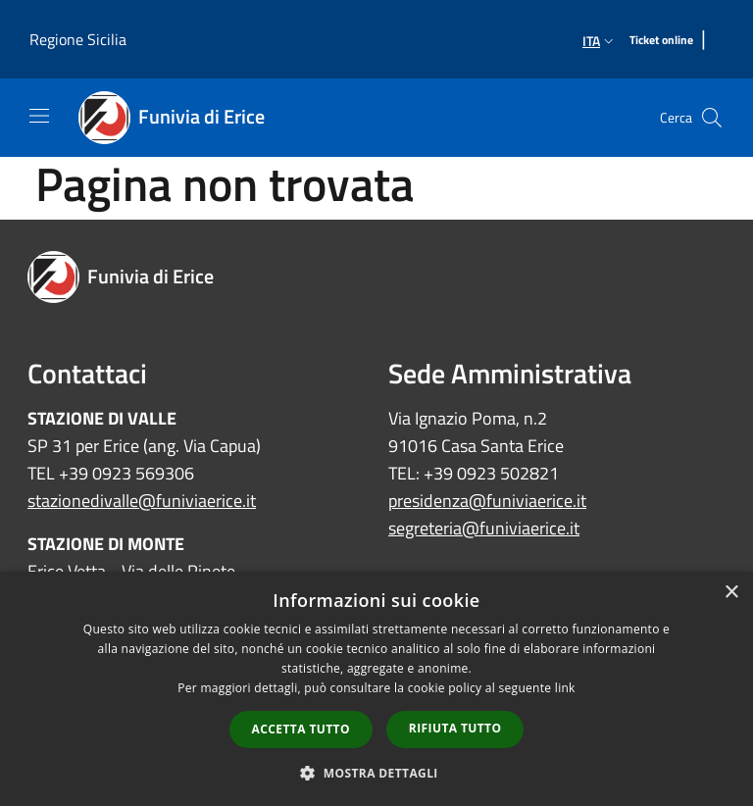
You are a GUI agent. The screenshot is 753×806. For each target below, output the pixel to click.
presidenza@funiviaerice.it (487, 500)
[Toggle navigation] (39, 115)
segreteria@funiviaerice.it (483, 528)
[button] (376, 772)
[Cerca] (712, 117)
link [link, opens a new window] (565, 688)
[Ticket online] (661, 40)
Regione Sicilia (77, 39)
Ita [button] (600, 40)
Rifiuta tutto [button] (455, 728)
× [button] (731, 592)
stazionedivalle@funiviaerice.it (141, 500)
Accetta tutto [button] (301, 729)
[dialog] (376, 689)
